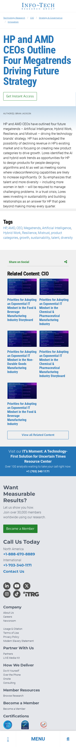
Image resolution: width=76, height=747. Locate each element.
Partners (8, 653)
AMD (11, 228)
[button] (38, 739)
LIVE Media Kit (11, 657)
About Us (8, 612)
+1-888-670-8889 (19, 554)
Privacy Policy (11, 636)
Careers (7, 616)
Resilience (29, 233)
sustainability (40, 238)
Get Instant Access (20, 96)
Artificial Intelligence (56, 228)
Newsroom (9, 620)
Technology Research (14, 18)
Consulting (9, 682)
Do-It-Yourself (11, 670)
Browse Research (13, 695)
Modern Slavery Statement (18, 640)
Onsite (7, 678)
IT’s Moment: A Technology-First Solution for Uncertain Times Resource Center (39, 456)
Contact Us (13, 571)
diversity (67, 238)
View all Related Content (38, 435)
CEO (19, 228)
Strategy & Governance (50, 18)
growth (24, 238)
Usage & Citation (12, 628)
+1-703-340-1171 (17, 565)
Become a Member (20, 529)
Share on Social (38, 262)
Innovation (13, 22)
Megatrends (32, 228)
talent (55, 238)
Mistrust (44, 233)
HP (5, 228)
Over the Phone (12, 674)
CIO (32, 18)
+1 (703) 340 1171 (38, 471)
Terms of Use (11, 632)
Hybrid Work (12, 233)
